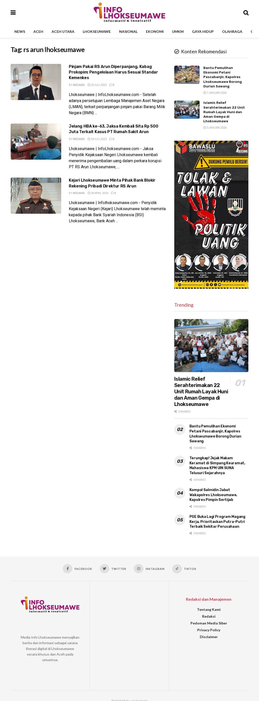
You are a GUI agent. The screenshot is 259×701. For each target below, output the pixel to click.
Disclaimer (209, 637)
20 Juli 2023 (97, 84)
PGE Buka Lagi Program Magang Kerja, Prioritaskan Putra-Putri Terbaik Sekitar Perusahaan (217, 522)
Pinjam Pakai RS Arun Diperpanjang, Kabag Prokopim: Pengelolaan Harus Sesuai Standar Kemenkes (113, 72)
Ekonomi (155, 31)
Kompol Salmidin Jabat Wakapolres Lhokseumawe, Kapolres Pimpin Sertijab (213, 495)
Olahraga (232, 31)
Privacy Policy (208, 630)
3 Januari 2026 (215, 127)
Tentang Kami (209, 609)
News (19, 31)
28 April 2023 (98, 193)
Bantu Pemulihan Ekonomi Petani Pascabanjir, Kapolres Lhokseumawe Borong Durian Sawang (222, 77)
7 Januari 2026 (215, 92)
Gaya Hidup (203, 31)
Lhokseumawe (97, 31)
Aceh (38, 31)
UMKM (178, 31)
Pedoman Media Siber (208, 623)
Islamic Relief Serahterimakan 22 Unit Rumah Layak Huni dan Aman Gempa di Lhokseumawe (224, 112)
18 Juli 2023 (97, 138)
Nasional (128, 31)
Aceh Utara (63, 31)
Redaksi (79, 84)
